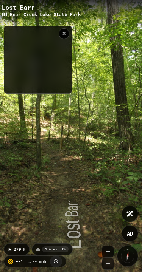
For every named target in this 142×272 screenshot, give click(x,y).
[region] (38, 59)
